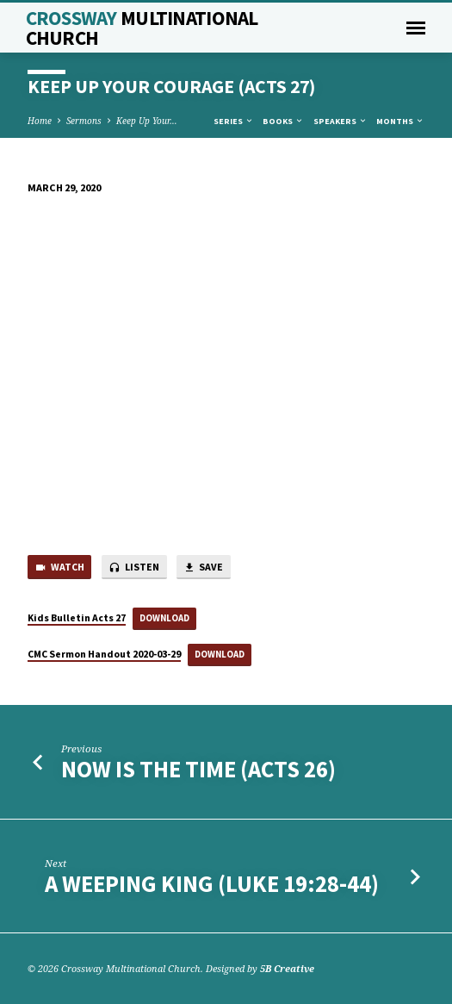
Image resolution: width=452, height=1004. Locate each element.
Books (283, 121)
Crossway (142, 27)
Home (40, 121)
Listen (133, 567)
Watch (59, 567)
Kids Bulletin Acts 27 (77, 617)
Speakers (340, 121)
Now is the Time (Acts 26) (198, 769)
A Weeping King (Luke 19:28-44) (212, 884)
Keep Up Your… (146, 121)
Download (164, 618)
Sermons (84, 121)
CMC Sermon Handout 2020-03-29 (104, 653)
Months (400, 121)
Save (203, 567)
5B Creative (287, 968)
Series (234, 121)
